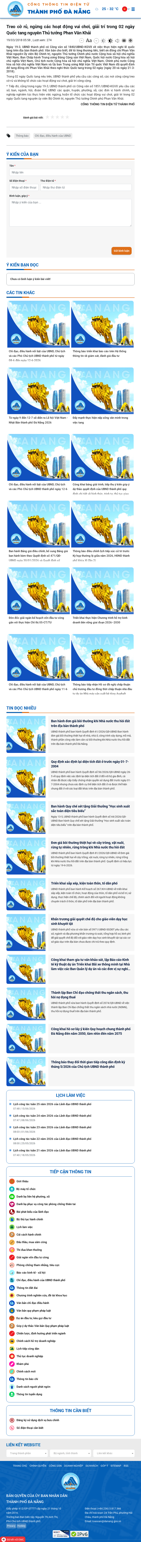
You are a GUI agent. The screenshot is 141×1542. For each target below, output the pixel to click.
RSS (122, 1454)
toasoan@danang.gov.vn (104, 1508)
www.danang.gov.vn (94, 1531)
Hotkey (20, 1512)
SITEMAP (112, 1454)
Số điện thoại (17, 180)
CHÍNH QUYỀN (40, 1454)
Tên (12, 165)
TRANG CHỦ (23, 1454)
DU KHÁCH (89, 1454)
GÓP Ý (101, 1454)
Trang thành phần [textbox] (20, 1441)
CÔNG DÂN (56, 1454)
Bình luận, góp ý (19, 195)
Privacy (11, 1512)
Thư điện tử (48, 180)
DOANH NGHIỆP (73, 1454)
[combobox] (27, 1441)
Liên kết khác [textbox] (104, 1441)
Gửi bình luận (121, 250)
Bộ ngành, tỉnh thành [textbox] (66, 1441)
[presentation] (37, 236)
